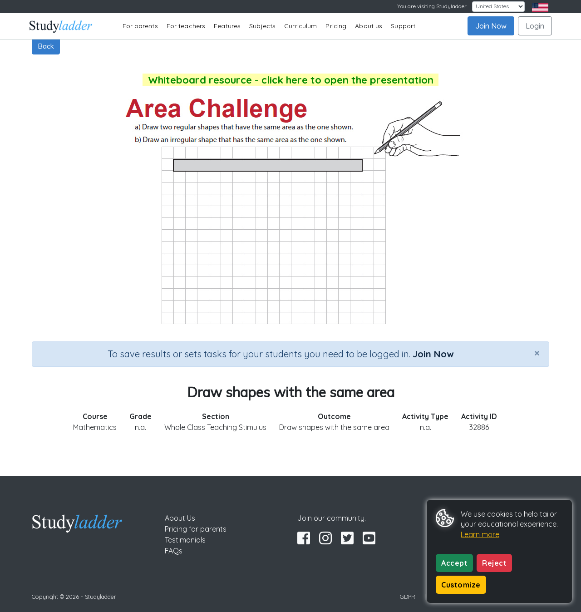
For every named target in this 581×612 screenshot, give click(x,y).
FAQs (173, 550)
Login (535, 25)
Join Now (491, 25)
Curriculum (300, 26)
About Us (180, 518)
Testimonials (185, 539)
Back (46, 45)
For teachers (186, 26)
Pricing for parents (195, 528)
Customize (461, 584)
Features (227, 26)
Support (403, 26)
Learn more (480, 534)
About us (368, 26)
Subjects (262, 26)
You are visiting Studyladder (432, 6)
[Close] (537, 353)
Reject (494, 563)
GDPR (407, 596)
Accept (454, 563)
